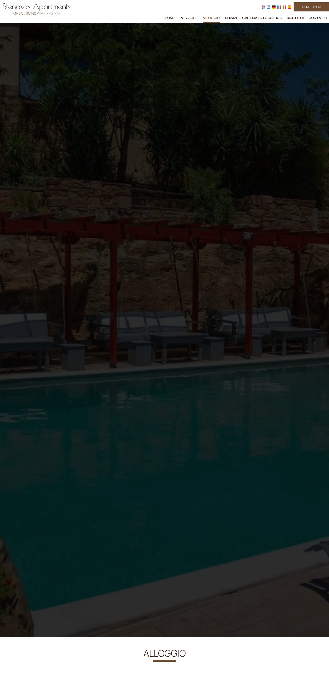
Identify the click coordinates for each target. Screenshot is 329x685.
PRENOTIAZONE (311, 7)
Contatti (318, 17)
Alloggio (211, 17)
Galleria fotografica (262, 17)
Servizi (231, 17)
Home (170, 17)
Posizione (188, 17)
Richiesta (295, 17)
